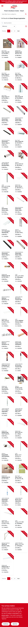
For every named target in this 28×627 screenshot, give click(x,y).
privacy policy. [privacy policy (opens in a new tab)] (5, 615)
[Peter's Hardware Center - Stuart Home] (14, 7)
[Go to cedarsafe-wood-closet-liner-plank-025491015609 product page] (7, 363)
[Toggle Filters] (26, 26)
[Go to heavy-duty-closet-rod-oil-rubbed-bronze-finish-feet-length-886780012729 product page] (7, 251)
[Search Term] (14, 14)
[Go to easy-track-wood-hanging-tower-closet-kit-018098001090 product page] (7, 72)
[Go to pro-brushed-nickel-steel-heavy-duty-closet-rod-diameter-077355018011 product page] (7, 161)
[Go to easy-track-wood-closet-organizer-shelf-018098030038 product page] (20, 72)
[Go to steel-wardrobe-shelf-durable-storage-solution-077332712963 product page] (7, 318)
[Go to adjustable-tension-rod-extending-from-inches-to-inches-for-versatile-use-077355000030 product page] (20, 363)
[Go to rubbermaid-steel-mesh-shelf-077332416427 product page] (7, 273)
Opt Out (15, 624)
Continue (5, 624)
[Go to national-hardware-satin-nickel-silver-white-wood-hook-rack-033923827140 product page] (7, 340)
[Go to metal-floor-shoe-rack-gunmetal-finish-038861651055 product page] (20, 161)
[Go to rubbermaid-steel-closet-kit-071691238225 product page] (20, 49)
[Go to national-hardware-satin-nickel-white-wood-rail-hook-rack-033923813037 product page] (7, 296)
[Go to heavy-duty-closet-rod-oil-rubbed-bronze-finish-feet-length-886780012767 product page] (7, 139)
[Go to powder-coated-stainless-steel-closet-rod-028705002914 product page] (20, 452)
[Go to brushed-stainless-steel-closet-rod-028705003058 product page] (20, 273)
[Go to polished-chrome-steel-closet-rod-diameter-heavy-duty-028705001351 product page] (20, 318)
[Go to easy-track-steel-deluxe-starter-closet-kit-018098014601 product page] (7, 49)
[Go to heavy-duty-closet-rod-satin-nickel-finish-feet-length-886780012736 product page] (20, 251)
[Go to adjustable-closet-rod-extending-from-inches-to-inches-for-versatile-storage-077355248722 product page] (20, 497)
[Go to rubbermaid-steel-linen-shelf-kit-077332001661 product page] (7, 475)
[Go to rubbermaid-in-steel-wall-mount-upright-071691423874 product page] (7, 564)
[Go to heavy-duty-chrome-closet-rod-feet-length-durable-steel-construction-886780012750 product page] (20, 117)
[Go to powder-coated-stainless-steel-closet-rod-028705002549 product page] (20, 519)
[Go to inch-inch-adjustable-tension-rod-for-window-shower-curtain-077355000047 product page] (20, 296)
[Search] (26, 14)
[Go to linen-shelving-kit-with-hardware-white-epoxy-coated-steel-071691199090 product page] (7, 385)
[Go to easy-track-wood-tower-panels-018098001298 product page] (20, 94)
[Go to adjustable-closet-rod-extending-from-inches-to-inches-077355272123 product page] (7, 408)
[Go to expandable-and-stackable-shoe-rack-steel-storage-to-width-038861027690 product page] (7, 452)
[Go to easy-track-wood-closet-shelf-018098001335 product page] (20, 139)
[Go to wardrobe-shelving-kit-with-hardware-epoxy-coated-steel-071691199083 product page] (7, 228)
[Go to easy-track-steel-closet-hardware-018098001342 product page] (20, 475)
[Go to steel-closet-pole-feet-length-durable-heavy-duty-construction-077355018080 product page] (20, 408)
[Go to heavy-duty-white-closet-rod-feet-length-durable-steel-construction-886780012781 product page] (20, 206)
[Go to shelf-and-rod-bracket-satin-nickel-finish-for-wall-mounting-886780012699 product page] (7, 542)
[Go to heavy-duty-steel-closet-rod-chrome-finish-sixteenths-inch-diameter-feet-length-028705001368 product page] (7, 206)
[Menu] (2, 6)
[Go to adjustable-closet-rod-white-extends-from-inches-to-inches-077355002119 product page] (7, 497)
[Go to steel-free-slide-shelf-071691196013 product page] (20, 184)
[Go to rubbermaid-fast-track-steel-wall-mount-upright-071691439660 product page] (7, 430)
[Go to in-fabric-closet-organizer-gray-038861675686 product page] (20, 385)
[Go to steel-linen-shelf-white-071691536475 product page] (7, 519)
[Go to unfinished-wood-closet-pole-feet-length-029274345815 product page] (20, 340)
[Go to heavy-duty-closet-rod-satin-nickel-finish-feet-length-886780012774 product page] (7, 117)
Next (18, 31)
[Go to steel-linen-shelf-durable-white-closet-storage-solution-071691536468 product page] (20, 430)
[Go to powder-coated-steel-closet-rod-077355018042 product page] (20, 542)
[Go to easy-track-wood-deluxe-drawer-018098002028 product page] (7, 94)
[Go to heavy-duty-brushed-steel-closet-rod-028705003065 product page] (7, 184)
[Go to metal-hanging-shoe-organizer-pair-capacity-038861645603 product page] (20, 228)
